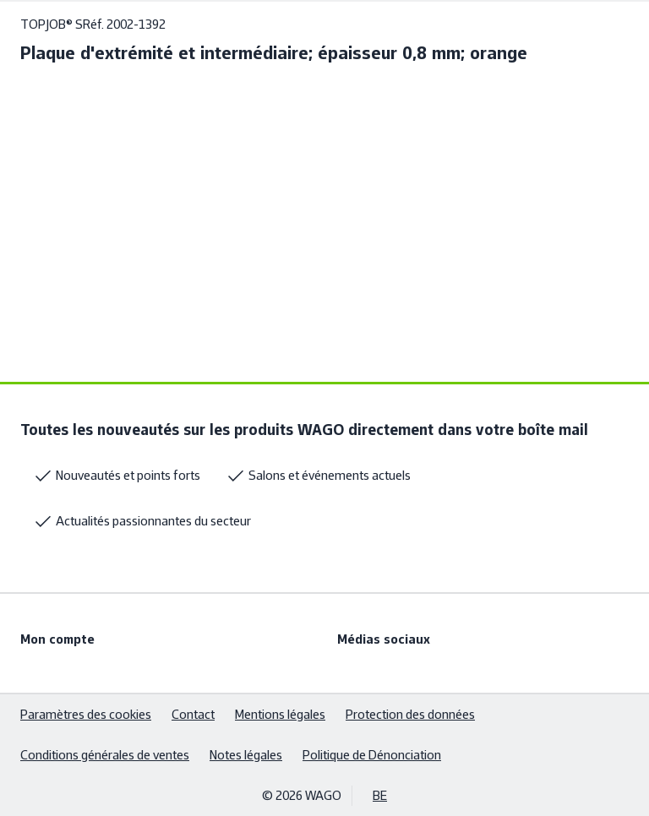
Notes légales (246, 755)
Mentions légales (280, 714)
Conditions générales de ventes (104, 755)
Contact (193, 714)
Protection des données (410, 714)
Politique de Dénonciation (372, 755)
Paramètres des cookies (85, 714)
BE (380, 795)
